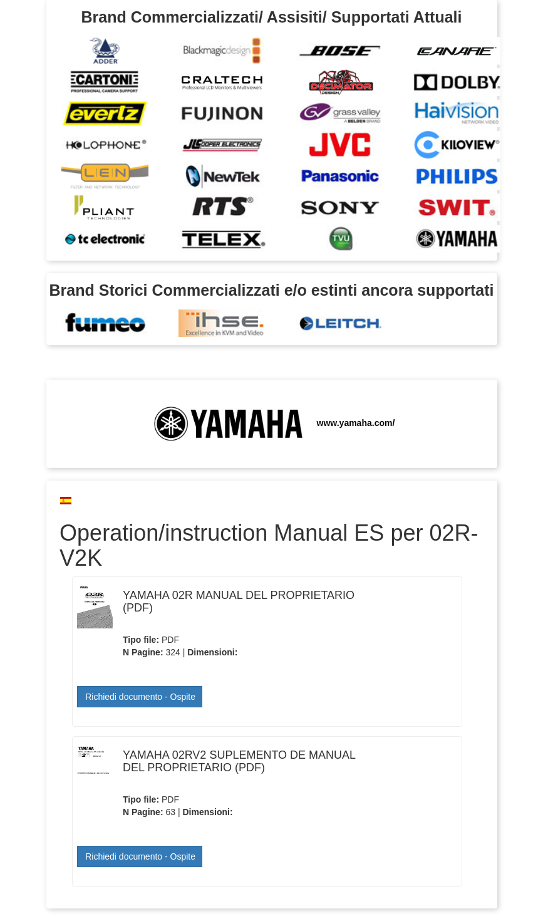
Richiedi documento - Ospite (140, 697)
